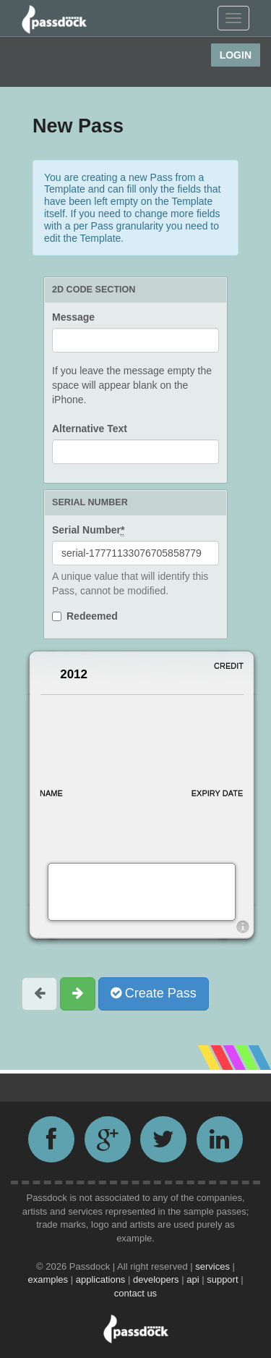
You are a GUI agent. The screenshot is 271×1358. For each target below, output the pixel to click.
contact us (135, 1293)
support (224, 1279)
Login (235, 55)
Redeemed (92, 616)
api (194, 1279)
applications (102, 1279)
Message (73, 317)
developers (157, 1279)
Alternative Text (89, 428)
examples (48, 1279)
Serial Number (88, 530)
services (213, 1266)
